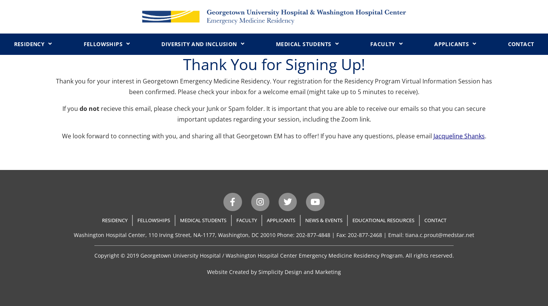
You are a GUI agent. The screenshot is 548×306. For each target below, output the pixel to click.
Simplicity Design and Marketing (299, 272)
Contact (521, 44)
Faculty (386, 43)
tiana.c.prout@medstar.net (439, 235)
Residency (33, 43)
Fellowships (107, 43)
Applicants (455, 43)
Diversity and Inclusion (202, 43)
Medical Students (307, 43)
